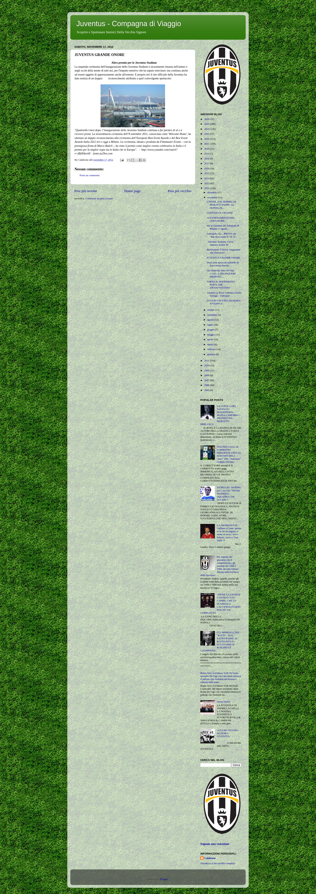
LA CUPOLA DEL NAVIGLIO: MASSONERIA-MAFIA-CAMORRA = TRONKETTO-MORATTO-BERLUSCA (220, 415)
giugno (211, 329)
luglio (210, 324)
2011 (207, 360)
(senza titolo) (223, 701)
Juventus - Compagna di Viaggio (128, 24)
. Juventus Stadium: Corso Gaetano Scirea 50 (220, 243)
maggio (211, 334)
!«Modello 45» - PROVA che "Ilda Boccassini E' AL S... (222, 235)
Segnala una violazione (214, 843)
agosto (211, 319)
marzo (210, 344)
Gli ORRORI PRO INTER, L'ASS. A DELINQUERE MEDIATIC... (221, 273)
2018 (207, 158)
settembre (212, 315)
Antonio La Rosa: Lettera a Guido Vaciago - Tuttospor (224, 294)
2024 (207, 129)
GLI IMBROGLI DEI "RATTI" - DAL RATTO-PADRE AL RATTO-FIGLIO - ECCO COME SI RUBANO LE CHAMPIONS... (219, 641)
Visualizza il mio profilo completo (217, 863)
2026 (207, 119)
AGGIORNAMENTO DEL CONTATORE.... (221, 219)
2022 (207, 139)
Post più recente (85, 191)
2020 (207, 148)
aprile (210, 339)
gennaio (211, 354)
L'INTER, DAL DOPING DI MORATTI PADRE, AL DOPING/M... (221, 204)
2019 (207, 153)
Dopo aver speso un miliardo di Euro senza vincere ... (222, 264)
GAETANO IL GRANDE (220, 212)
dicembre (212, 192)
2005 (207, 390)
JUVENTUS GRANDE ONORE (223, 257)
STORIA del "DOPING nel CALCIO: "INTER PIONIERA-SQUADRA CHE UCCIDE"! (229, 493)
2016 (207, 168)
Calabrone (210, 858)
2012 (207, 188)
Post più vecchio (179, 191)
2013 (207, 183)
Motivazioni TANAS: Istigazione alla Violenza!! (223, 251)
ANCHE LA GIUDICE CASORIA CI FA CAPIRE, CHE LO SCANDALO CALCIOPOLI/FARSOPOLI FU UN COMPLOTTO (220, 603)
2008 (207, 375)
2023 (207, 133)
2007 (207, 380)
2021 (207, 143)
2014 (207, 178)
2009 (207, 370)
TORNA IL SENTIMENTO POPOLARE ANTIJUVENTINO (221, 284)
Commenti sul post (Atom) (99, 198)
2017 (207, 163)
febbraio (211, 349)
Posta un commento (90, 175)
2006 (207, 385)
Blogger (164, 879)
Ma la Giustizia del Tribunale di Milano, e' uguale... (223, 227)
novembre (212, 197)
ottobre (211, 309)
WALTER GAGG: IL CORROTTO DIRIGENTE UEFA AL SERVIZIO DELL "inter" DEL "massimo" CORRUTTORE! (229, 454)
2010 (207, 365)
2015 (207, 173)
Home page (132, 191)
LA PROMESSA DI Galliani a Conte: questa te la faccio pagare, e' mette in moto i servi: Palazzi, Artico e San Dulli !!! (229, 533)
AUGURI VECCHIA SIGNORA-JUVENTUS (227, 733)
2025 (207, 124)
